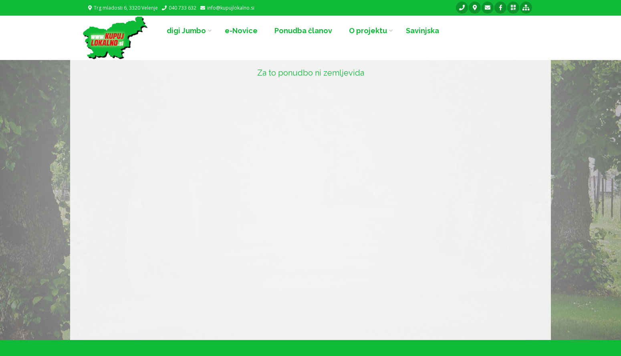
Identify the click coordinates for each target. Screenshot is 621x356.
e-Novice (241, 30)
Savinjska (422, 30)
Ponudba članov (303, 30)
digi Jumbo (186, 30)
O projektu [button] (368, 30)
